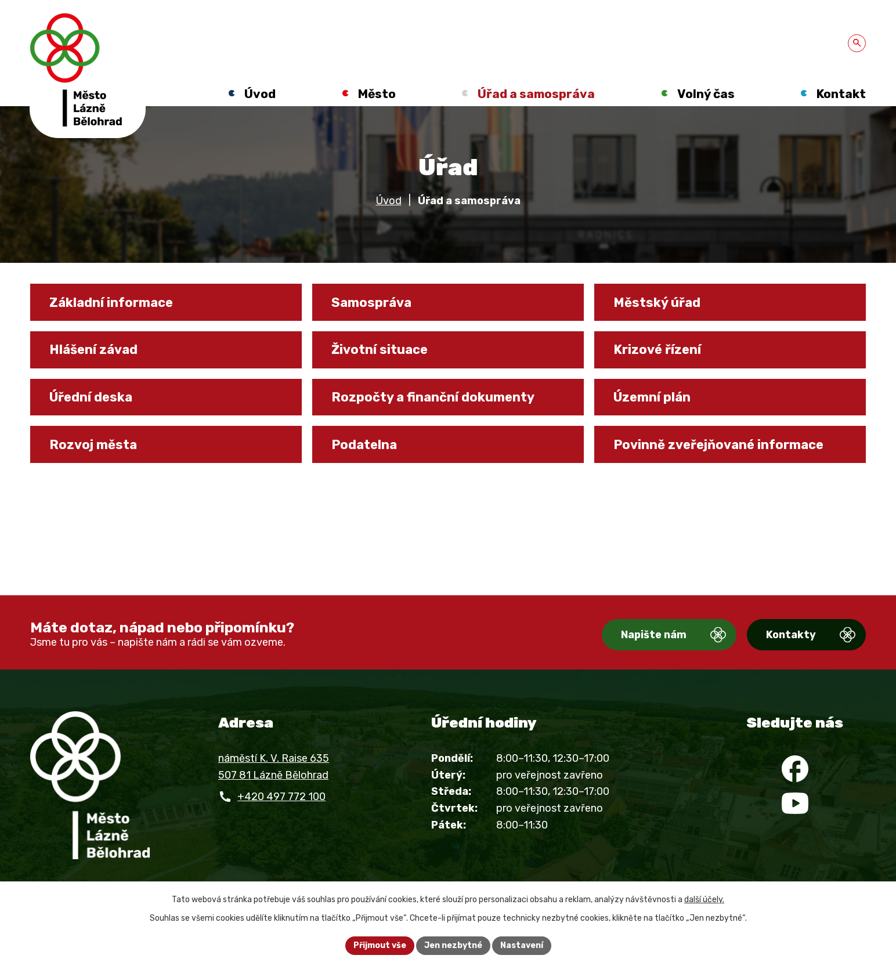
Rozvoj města (93, 444)
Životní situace (379, 349)
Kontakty (791, 634)
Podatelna (364, 444)
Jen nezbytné (453, 945)
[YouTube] (795, 803)
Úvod (389, 200)
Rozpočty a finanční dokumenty (432, 396)
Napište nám (654, 634)
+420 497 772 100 (281, 796)
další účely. (704, 900)
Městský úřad (656, 302)
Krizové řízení (657, 349)
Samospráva (371, 302)
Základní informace (111, 302)
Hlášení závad (93, 349)
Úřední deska (90, 396)
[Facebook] (795, 768)
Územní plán (652, 396)
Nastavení (521, 945)
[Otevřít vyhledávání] (857, 43)
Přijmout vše (379, 945)
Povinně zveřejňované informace (718, 444)
